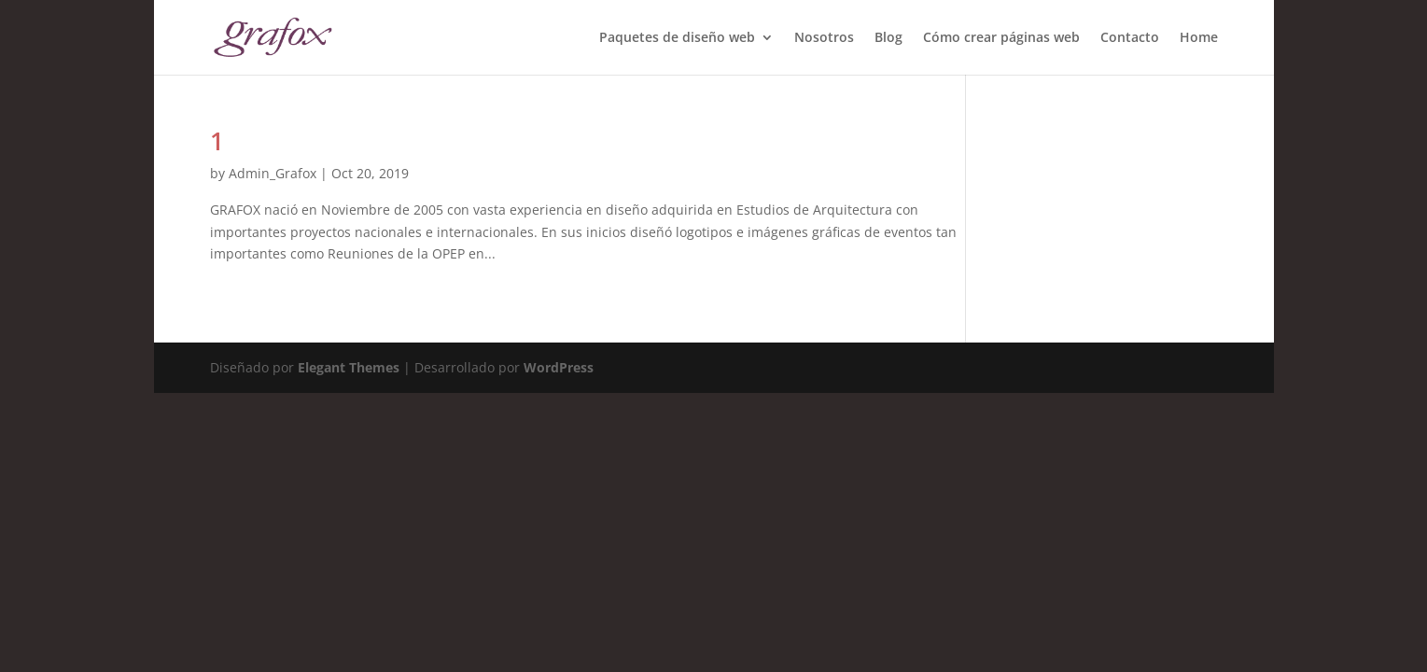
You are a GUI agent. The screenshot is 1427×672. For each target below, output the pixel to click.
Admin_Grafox (272, 173)
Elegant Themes (348, 367)
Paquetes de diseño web (677, 38)
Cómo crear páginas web (1001, 38)
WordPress (559, 367)
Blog (888, 38)
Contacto (1129, 38)
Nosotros (824, 38)
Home (1199, 38)
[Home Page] (273, 36)
